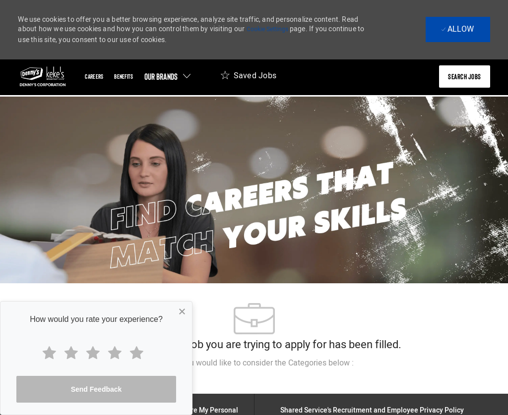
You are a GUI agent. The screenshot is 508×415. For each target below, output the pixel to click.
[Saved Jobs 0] (248, 78)
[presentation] (464, 76)
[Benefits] (123, 76)
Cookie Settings (267, 29)
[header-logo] (42, 76)
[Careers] (94, 76)
